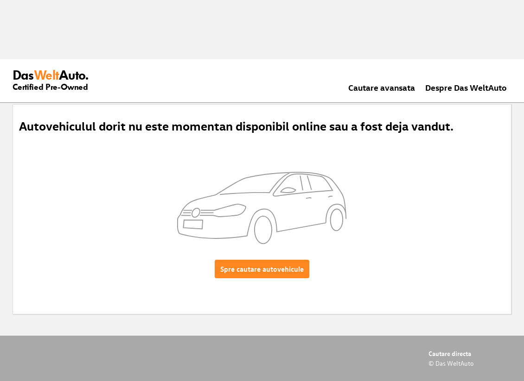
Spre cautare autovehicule (262, 269)
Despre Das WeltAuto (466, 87)
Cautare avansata (381, 87)
